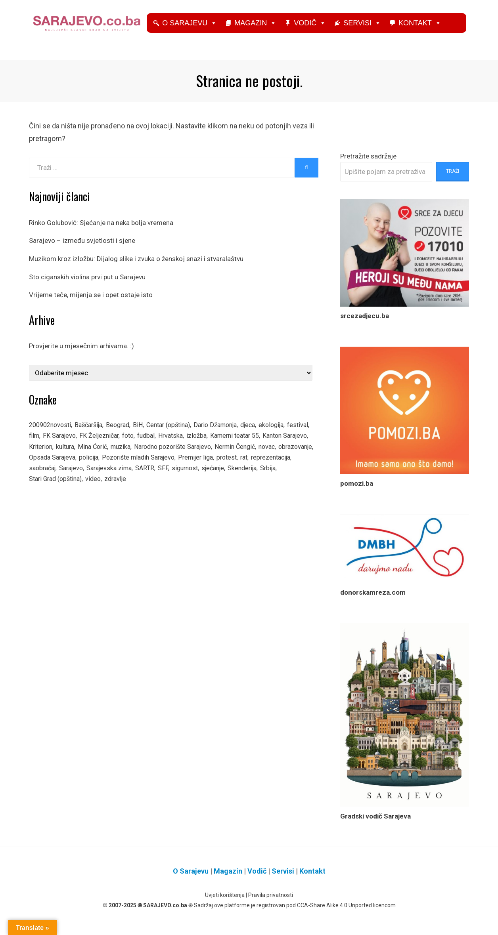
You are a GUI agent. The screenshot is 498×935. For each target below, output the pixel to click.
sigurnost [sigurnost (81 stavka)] (43, 493)
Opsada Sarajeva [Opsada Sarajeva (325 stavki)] (163, 469)
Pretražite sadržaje (368, 162)
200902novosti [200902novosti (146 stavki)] (52, 432)
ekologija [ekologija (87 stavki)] (292, 432)
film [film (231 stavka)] (60, 444)
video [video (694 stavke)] (216, 493)
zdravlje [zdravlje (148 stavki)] (239, 493)
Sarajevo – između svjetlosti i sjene (82, 247)
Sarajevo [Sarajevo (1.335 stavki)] (200, 481)
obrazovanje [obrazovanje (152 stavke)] (116, 469)
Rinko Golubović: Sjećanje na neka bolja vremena (101, 229)
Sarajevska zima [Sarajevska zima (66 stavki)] (241, 481)
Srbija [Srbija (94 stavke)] (133, 493)
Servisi (376, 33)
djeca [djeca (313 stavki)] (267, 432)
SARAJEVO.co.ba (165, 911)
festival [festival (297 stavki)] (40, 444)
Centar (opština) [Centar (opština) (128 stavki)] (180, 432)
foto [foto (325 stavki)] (160, 444)
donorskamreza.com (373, 599)
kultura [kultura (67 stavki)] (120, 456)
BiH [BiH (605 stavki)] (147, 432)
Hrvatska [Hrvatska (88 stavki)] (206, 444)
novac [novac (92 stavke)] (85, 469)
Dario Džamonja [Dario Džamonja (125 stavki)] (231, 432)
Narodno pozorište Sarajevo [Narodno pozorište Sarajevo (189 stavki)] (236, 456)
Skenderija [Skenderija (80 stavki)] (105, 493)
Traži (452, 178)
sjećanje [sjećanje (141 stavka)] (73, 493)
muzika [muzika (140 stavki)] (180, 456)
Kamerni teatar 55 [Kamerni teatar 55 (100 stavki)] (274, 444)
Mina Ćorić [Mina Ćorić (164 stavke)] (150, 456)
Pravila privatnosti (270, 902)
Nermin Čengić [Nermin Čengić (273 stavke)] (51, 469)
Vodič (324, 33)
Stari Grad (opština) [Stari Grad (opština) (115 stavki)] (175, 493)
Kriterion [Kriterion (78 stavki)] (94, 456)
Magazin (270, 33)
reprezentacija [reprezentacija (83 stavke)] (128, 481)
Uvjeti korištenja (225, 902)
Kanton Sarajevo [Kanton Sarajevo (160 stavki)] (53, 456)
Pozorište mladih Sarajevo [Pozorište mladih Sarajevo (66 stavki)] (256, 469)
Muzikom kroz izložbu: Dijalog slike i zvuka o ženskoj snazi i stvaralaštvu (136, 265)
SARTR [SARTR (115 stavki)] (279, 481)
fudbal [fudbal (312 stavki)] (180, 444)
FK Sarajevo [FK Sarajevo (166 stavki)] (87, 444)
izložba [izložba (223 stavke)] (233, 444)
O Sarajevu (203, 33)
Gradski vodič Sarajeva (375, 822)
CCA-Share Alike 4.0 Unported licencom (346, 911)
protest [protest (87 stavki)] (81, 481)
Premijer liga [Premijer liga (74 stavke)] (48, 481)
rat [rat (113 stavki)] (100, 481)
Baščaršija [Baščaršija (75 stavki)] (94, 432)
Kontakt (434, 33)
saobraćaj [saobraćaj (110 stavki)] (169, 481)
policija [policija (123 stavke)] (202, 469)
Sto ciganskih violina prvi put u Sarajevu (87, 283)
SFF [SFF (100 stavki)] (298, 481)
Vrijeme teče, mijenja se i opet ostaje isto (91, 301)
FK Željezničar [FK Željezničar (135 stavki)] (129, 444)
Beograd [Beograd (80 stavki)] (126, 432)
